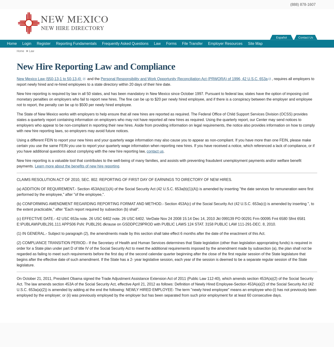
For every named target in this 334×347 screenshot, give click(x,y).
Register (44, 44)
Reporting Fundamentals (76, 44)
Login (26, 44)
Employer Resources (225, 44)
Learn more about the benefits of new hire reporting (77, 166)
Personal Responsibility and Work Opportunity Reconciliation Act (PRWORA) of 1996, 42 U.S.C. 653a (186, 79)
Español (281, 37)
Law (157, 44)
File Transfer (192, 44)
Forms (171, 44)
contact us (155, 151)
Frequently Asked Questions (125, 44)
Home (12, 44)
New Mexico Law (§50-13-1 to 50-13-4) (51, 79)
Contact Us (305, 37)
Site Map (255, 44)
